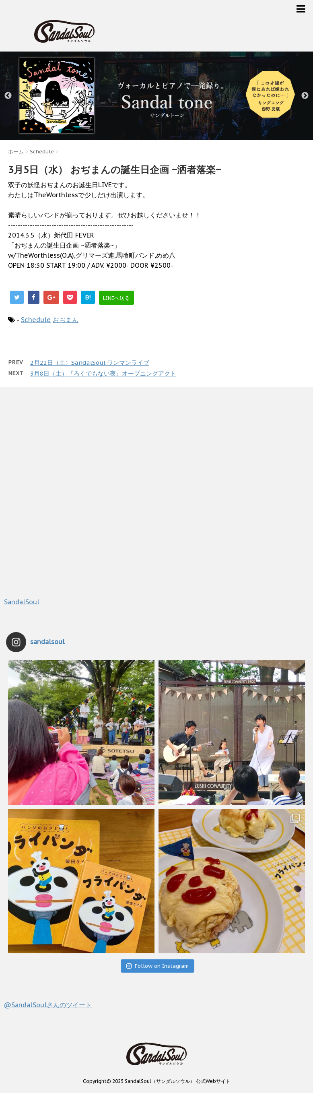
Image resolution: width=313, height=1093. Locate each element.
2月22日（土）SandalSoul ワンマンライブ (89, 362)
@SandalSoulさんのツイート (48, 1005)
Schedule (36, 320)
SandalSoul (21, 602)
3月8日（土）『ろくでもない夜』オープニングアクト (103, 373)
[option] (156, 96)
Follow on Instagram (157, 966)
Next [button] (305, 96)
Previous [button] (8, 96)
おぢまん (65, 320)
